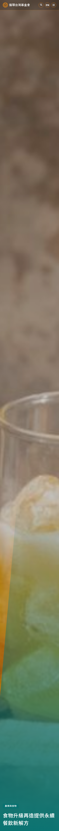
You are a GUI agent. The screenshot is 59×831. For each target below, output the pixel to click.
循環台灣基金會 (19, 5)
